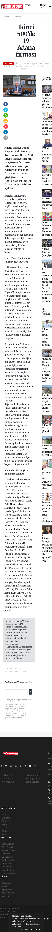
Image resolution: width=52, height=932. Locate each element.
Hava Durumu (8, 844)
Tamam (35, 929)
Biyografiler (7, 889)
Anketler (5, 886)
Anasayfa (6, 17)
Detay (24, 929)
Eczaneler (6, 853)
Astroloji (5, 896)
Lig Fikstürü (7, 857)
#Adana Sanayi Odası (14, 668)
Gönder (31, 692)
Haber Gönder (32, 782)
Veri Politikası (7, 782)
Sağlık (4, 824)
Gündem (5, 818)
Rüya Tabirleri (8, 893)
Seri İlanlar (6, 867)
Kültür (4, 831)
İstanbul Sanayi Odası (15, 196)
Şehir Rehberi (7, 870)
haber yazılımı (6, 920)
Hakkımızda (7, 775)
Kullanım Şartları (33, 775)
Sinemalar (6, 863)
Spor (3, 834)
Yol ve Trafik (7, 847)
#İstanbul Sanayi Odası (15, 671)
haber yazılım (6, 926)
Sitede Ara (6, 883)
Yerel (28, 5)
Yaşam (4, 827)
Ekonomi (17, 17)
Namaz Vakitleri (8, 850)
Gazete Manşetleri (9, 873)
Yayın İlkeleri (7, 778)
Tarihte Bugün (8, 860)
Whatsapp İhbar (32, 778)
